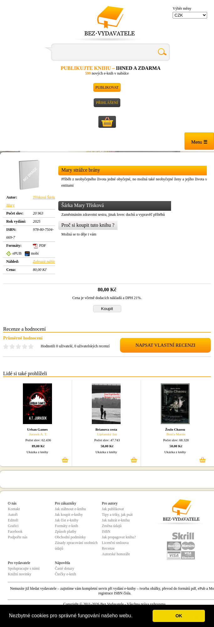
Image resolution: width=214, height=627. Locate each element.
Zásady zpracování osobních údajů (76, 546)
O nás (12, 503)
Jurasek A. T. (38, 434)
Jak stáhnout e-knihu (70, 509)
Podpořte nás (17, 537)
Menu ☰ (199, 141)
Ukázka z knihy (37, 452)
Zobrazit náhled (45, 261)
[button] (135, 616)
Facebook (15, 531)
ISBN (106, 531)
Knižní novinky (19, 574)
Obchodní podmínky (70, 537)
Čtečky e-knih (65, 574)
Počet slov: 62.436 (38, 440)
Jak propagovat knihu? (119, 537)
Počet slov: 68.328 (176, 440)
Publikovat (107, 87)
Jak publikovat (113, 509)
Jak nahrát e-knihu (116, 520)
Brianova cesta (106, 429)
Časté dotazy (64, 568)
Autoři (13, 514)
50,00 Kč (107, 446)
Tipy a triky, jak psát (117, 514)
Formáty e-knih (66, 526)
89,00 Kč (38, 446)
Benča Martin (175, 434)
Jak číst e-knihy (66, 520)
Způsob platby (65, 531)
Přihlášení (107, 103)
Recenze (108, 548)
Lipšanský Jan (107, 434)
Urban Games (37, 429)
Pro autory (109, 503)
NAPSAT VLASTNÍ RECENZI (165, 345)
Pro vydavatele (19, 563)
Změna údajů (112, 526)
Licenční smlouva (115, 543)
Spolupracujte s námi (23, 568)
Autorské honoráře (116, 554)
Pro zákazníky (65, 503)
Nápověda (62, 563)
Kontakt (14, 509)
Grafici (13, 526)
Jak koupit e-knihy (69, 514)
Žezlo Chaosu (175, 429)
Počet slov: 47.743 (107, 440)
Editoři (13, 520)
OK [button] (178, 615)
